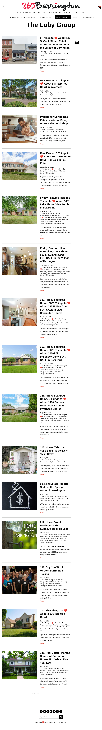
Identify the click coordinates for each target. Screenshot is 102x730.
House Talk (55, 370)
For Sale (44, 53)
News (50, 53)
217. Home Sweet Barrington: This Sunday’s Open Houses (54, 525)
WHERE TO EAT (45, 17)
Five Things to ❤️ (48, 169)
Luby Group (52, 93)
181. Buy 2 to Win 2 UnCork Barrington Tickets (51, 570)
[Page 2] (35, 693)
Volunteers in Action (55, 585)
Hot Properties (59, 219)
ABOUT (75, 17)
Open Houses (57, 536)
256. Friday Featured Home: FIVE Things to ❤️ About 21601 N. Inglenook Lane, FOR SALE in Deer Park (55, 353)
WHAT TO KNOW (62, 17)
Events (56, 580)
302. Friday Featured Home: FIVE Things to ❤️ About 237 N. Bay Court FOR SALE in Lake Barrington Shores (55, 306)
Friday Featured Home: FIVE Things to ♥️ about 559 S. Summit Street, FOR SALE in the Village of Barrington (54, 255)
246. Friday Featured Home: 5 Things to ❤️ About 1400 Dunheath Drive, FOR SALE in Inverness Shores (53, 402)
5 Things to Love (47, 213)
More (42, 71)
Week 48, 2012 (60, 223)
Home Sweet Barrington (57, 534)
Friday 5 (53, 416)
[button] (61, 717)
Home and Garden (51, 217)
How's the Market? (56, 496)
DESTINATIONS (88, 17)
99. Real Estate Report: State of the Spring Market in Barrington (54, 487)
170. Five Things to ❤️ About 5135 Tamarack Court (53, 614)
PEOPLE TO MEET (28, 17)
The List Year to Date (51, 540)
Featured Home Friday (52, 215)
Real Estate (57, 53)
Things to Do (62, 131)
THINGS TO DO (13, 17)
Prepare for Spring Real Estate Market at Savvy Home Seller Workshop (54, 120)
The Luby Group (51, 95)
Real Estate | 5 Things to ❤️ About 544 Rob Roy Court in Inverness (55, 84)
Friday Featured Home (49, 321)
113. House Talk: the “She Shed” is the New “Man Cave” (54, 450)
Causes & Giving (47, 580)
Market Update (50, 498)
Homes (50, 219)
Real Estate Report (53, 273)
